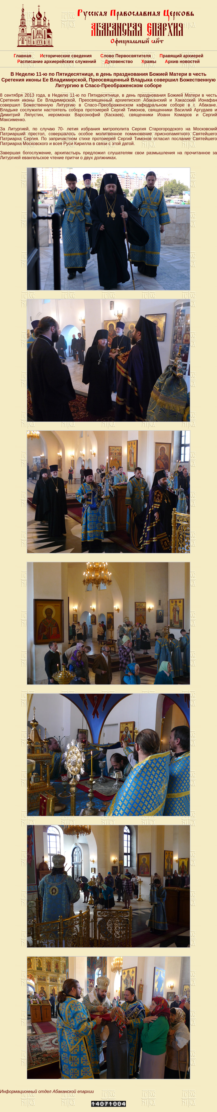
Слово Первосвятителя (125, 56)
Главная (22, 56)
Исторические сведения (66, 56)
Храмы (148, 61)
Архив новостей (182, 61)
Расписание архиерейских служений (56, 61)
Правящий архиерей (181, 56)
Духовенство (119, 61)
